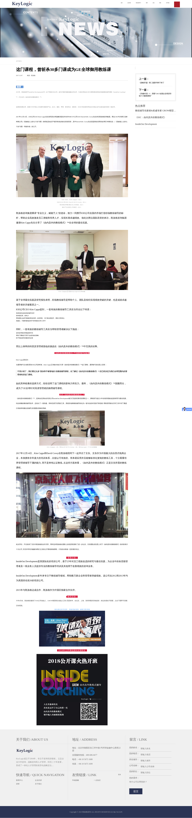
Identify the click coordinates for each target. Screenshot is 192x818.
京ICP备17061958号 (116, 812)
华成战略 (76, 781)
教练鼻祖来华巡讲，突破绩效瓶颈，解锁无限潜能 (72, 609)
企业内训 (39, 781)
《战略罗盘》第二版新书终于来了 (154, 85)
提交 (135, 791)
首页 (18, 61)
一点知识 (98, 781)
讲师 (18, 785)
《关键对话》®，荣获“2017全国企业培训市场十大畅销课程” (155, 100)
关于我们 (39, 785)
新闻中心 (25, 61)
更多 (119, 775)
